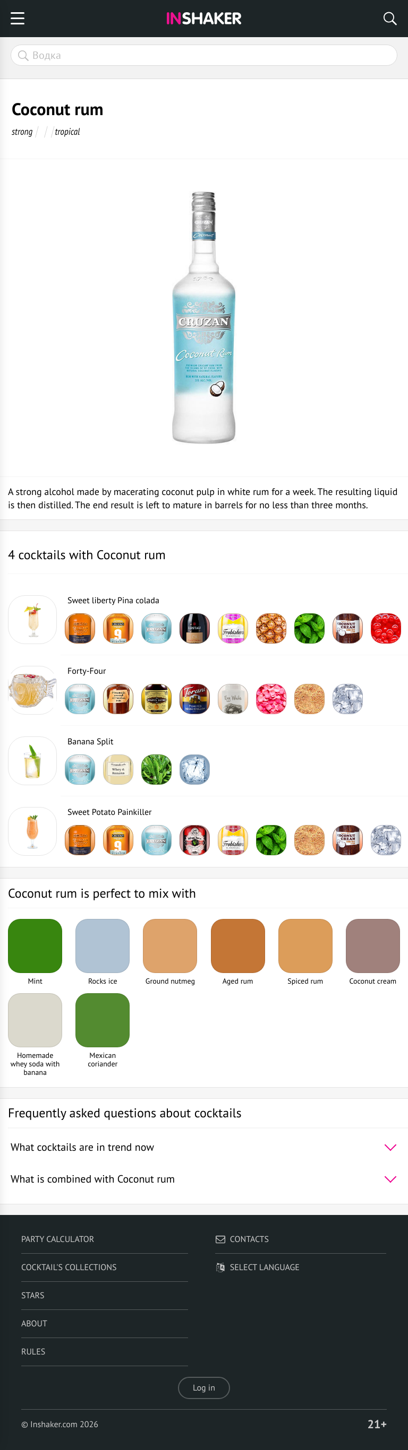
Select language (257, 1267)
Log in (204, 1388)
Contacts (242, 1239)
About (34, 1323)
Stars (33, 1295)
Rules (33, 1352)
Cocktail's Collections (69, 1267)
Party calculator (57, 1239)
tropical (67, 131)
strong (22, 131)
